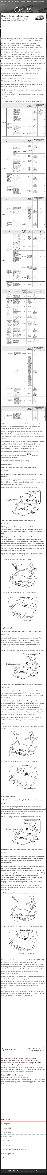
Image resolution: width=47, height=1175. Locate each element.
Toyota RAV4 (7, 1145)
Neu (9, 1)
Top (12, 1)
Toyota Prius (7, 1158)
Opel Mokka (7, 1132)
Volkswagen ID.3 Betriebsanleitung (14, 1149)
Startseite (3, 1)
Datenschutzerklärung (38, 1)
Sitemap (17, 1)
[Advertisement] (23, 29)
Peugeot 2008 (7, 1136)
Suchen (29, 1)
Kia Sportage (7, 1124)
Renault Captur (8, 1141)
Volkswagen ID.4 (8, 1154)
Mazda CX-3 (4, 19)
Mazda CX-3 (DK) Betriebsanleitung (18, 19)
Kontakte (23, 1)
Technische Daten (6, 20)
